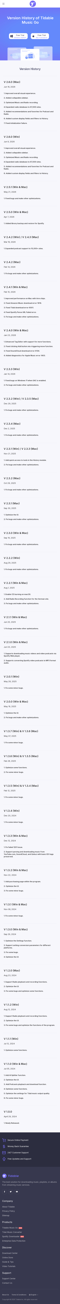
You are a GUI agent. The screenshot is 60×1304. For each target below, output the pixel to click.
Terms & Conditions (19, 1295)
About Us (5, 1295)
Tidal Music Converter (12, 1232)
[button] (18, 36)
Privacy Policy (8, 1211)
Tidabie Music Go (12, 1228)
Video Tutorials (8, 1266)
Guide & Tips (8, 1262)
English (32, 1295)
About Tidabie (8, 1207)
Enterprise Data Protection (13, 1241)
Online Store (7, 1257)
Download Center (10, 1253)
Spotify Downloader (13, 1236)
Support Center (8, 1278)
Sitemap (5, 1215)
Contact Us (7, 1283)
